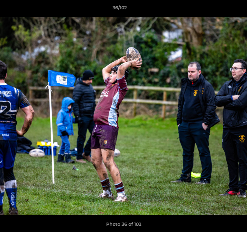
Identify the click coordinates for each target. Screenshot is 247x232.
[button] (224, 9)
